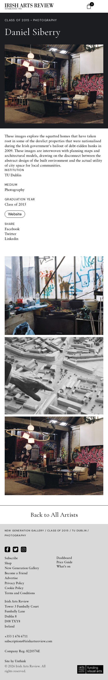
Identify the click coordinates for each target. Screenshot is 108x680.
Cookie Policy (14, 588)
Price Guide (64, 562)
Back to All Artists (54, 515)
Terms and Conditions (20, 593)
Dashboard (64, 558)
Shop (8, 563)
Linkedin (11, 238)
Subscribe (11, 558)
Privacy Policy (14, 583)
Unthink (20, 661)
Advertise (11, 578)
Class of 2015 (58, 530)
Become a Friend (16, 573)
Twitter (10, 233)
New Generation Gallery (24, 530)
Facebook (12, 229)
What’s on (63, 566)
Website (15, 214)
